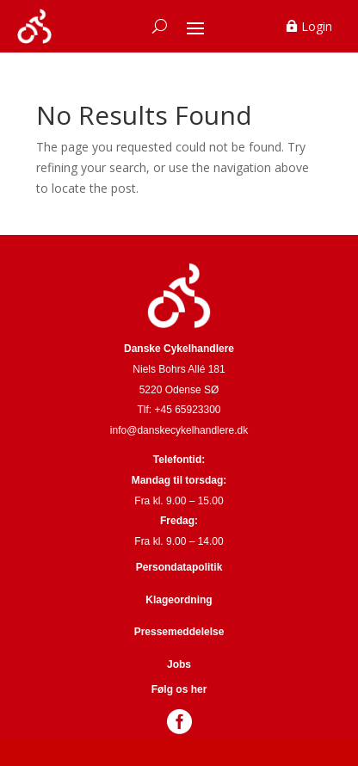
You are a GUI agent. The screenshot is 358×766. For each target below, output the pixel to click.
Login (316, 26)
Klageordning (178, 600)
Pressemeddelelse (179, 632)
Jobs (179, 664)
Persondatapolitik (179, 567)
